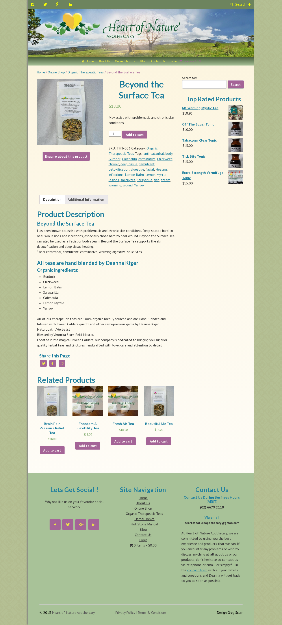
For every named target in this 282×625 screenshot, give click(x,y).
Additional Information (86, 199)
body (168, 153)
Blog (143, 61)
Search (240, 4)
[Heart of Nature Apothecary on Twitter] (67, 524)
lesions (114, 180)
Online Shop (123, 61)
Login (173, 61)
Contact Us (158, 61)
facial (150, 169)
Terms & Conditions (152, 612)
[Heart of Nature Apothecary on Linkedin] (93, 524)
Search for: (189, 78)
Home (90, 61)
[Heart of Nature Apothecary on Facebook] (55, 524)
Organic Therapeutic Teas (86, 72)
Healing (161, 169)
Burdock (115, 159)
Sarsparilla (144, 180)
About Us (104, 61)
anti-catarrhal (153, 153)
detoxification (119, 169)
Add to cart (135, 134)
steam (165, 180)
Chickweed (165, 159)
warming (115, 185)
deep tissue (129, 164)
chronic (114, 164)
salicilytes (128, 180)
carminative (147, 159)
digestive (137, 169)
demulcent (147, 164)
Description (52, 199)
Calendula (129, 159)
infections (116, 174)
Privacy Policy (125, 612)
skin (156, 180)
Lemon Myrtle (155, 174)
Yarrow (139, 185)
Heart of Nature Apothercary (73, 612)
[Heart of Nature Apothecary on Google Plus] (80, 524)
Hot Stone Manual (144, 524)
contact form (197, 570)
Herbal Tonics (144, 519)
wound (128, 185)
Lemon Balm (134, 174)
